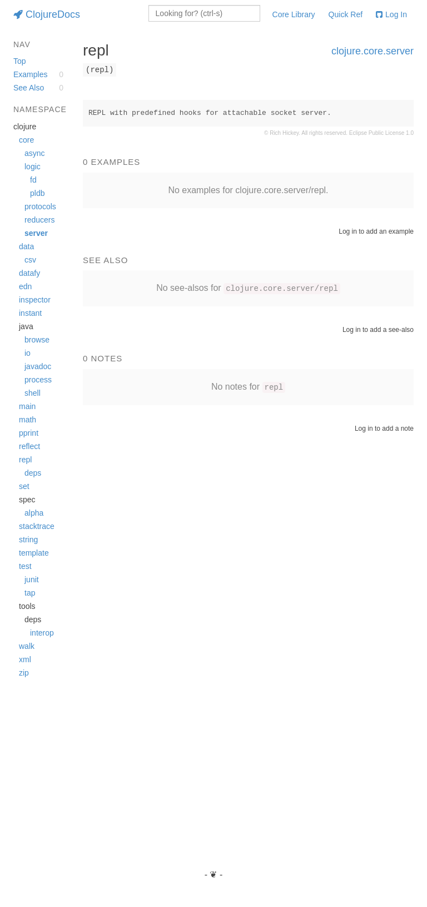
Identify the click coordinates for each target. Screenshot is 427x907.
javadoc (37, 366)
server (36, 233)
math (27, 419)
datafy (29, 273)
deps (32, 472)
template (34, 552)
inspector (35, 299)
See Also (28, 87)
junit (31, 579)
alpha (33, 512)
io (27, 353)
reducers (39, 219)
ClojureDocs (46, 14)
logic (32, 166)
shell (32, 393)
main (27, 406)
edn (25, 286)
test (25, 566)
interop (42, 632)
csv (30, 259)
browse (36, 339)
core (26, 139)
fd (33, 179)
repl (25, 459)
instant (30, 313)
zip (24, 672)
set (24, 486)
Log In (391, 14)
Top (19, 61)
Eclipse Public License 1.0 (381, 133)
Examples (30, 74)
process (38, 379)
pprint (28, 433)
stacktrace (36, 526)
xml (25, 659)
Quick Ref (346, 14)
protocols (40, 206)
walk (26, 646)
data (26, 246)
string (28, 539)
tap (29, 592)
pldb (37, 193)
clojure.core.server (372, 51)
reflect (29, 446)
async (34, 153)
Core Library (293, 14)
